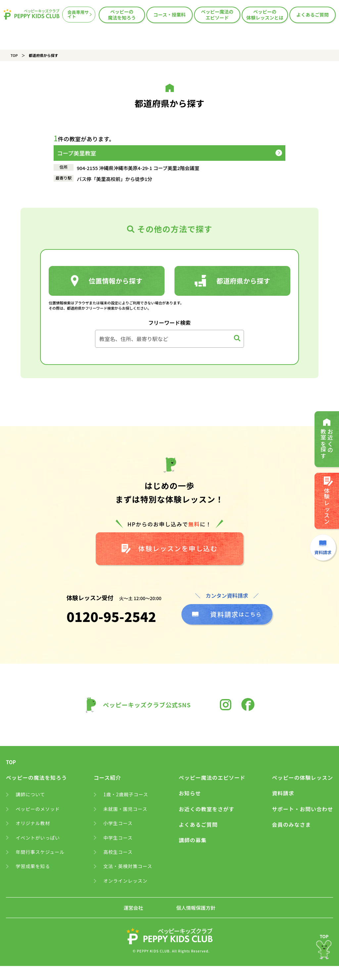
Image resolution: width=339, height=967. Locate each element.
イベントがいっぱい (38, 839)
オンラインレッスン (125, 882)
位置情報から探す (107, 281)
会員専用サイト (78, 14)
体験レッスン (328, 502)
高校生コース (118, 853)
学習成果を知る (33, 868)
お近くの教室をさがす (206, 810)
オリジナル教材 (33, 824)
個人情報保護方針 (196, 909)
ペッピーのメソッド (38, 810)
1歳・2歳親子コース (126, 796)
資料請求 (282, 795)
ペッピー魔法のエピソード (217, 14)
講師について (31, 796)
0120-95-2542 (111, 617)
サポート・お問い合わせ (302, 810)
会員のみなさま (291, 826)
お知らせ (189, 795)
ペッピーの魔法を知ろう (122, 14)
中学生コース (118, 839)
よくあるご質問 (312, 14)
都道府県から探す (232, 281)
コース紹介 (107, 779)
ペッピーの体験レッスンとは (264, 14)
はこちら (227, 615)
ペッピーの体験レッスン (302, 779)
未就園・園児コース (125, 810)
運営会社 (133, 909)
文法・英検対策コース (128, 868)
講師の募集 (192, 842)
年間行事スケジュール (40, 853)
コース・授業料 (169, 14)
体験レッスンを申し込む (169, 549)
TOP (14, 55)
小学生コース (118, 824)
